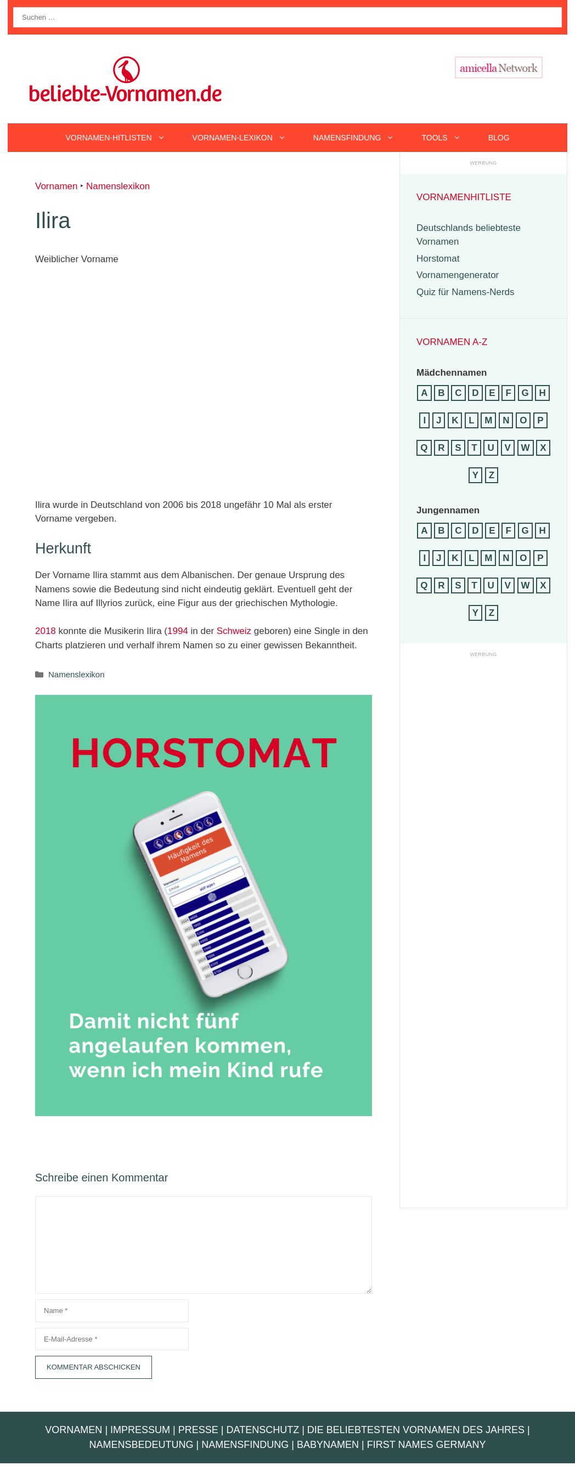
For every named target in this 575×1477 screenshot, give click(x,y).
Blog (499, 137)
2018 (45, 631)
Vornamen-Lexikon (246, 137)
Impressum (140, 1429)
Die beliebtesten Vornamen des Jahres (416, 1429)
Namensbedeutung (141, 1444)
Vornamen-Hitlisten (121, 137)
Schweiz (234, 631)
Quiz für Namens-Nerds (465, 292)
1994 (177, 631)
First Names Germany (426, 1444)
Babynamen (328, 1444)
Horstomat (437, 258)
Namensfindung (360, 137)
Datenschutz (262, 1429)
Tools (447, 137)
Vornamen (56, 186)
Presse (198, 1429)
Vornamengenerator (457, 275)
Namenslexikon (118, 186)
